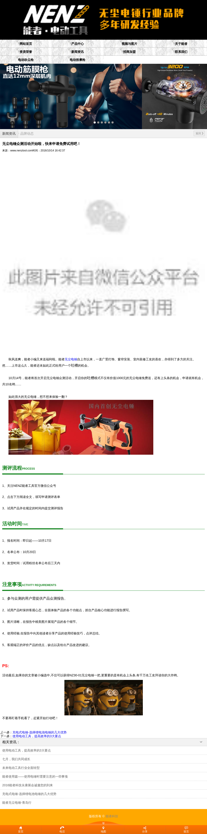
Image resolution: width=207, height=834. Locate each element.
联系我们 (181, 52)
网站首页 (26, 43)
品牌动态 (27, 133)
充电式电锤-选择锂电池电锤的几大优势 (39, 732)
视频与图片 (129, 43)
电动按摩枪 (77, 60)
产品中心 (77, 43)
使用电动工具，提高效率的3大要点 (36, 736)
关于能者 (181, 43)
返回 (199, 133)
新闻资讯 (77, 52)
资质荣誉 (26, 52)
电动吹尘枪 (26, 60)
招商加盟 (129, 52)
